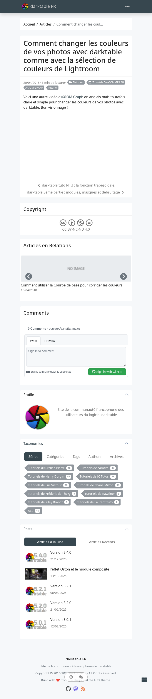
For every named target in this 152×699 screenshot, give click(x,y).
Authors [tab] (95, 456)
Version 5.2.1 (60, 586)
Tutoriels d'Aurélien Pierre (50, 468)
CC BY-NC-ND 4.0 (76, 225)
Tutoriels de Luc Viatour (48, 485)
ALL (34, 511)
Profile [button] (28, 394)
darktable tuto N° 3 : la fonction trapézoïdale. (78, 185)
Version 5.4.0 (60, 552)
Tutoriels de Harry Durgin (50, 476)
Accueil (29, 24)
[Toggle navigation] (127, 6)
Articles (46, 24)
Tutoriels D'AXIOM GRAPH (106, 82)
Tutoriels (76, 82)
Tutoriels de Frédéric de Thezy (52, 494)
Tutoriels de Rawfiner (103, 494)
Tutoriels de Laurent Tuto (98, 502)
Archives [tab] (117, 456)
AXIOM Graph (72, 96)
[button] (71, 676)
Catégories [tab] (55, 456)
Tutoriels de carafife (98, 468)
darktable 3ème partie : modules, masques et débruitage (73, 192)
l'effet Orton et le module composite (79, 569)
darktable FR (39, 6)
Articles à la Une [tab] (50, 542)
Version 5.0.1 (60, 619)
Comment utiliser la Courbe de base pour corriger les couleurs (71, 285)
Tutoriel (52, 87)
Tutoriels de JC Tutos (98, 476)
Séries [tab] (33, 456)
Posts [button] (27, 528)
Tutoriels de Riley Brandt (48, 502)
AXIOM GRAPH (34, 87)
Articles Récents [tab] (102, 542)
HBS (97, 680)
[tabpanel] (76, 490)
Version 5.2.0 (60, 602)
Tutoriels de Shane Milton (99, 485)
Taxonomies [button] (33, 443)
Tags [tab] (76, 456)
